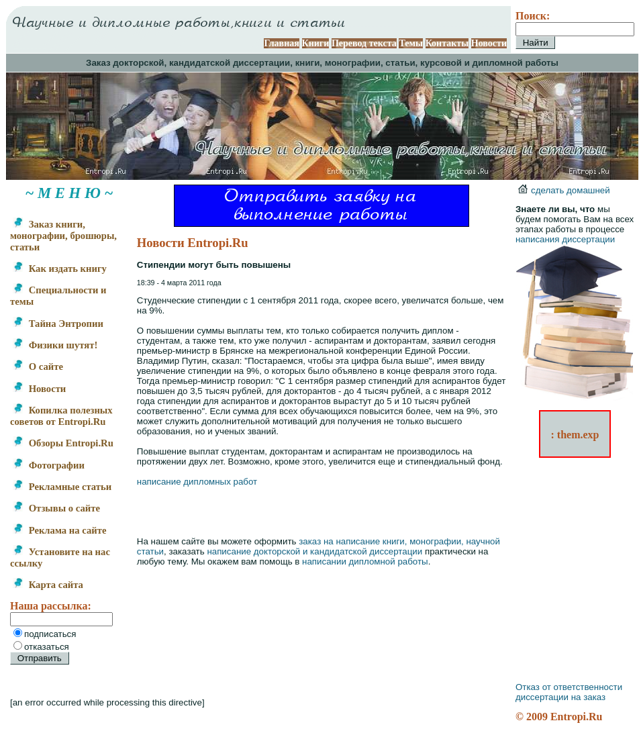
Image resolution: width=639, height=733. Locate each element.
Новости (489, 43)
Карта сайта (48, 584)
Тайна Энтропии (58, 323)
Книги (316, 43)
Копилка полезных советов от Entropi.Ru (61, 416)
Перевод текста (364, 43)
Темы (411, 43)
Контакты (447, 43)
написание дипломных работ (197, 482)
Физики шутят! (55, 345)
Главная (281, 43)
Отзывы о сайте (56, 508)
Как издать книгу (60, 268)
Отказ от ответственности (568, 687)
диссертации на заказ (560, 697)
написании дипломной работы (365, 561)
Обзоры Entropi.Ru (63, 443)
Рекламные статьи (62, 486)
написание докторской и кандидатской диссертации (314, 551)
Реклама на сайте (59, 530)
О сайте (38, 366)
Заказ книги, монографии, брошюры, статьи (63, 235)
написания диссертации (565, 239)
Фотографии (49, 465)
